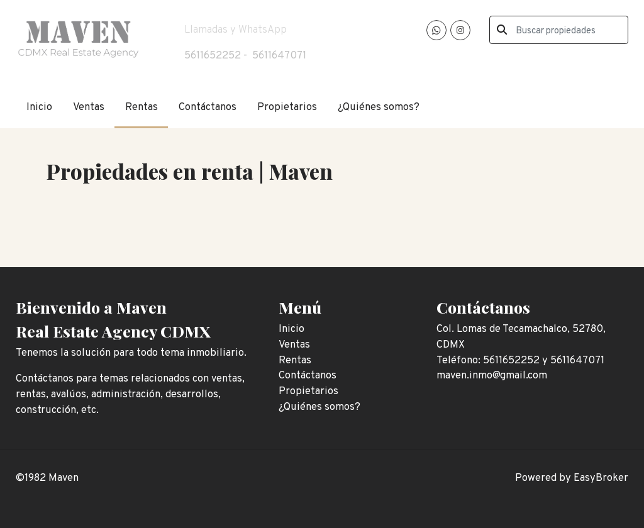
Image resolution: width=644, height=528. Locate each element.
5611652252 (212, 55)
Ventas (88, 107)
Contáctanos (207, 107)
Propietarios (287, 107)
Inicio (39, 107)
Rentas (141, 107)
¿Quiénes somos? (378, 107)
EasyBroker (601, 478)
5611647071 (279, 55)
